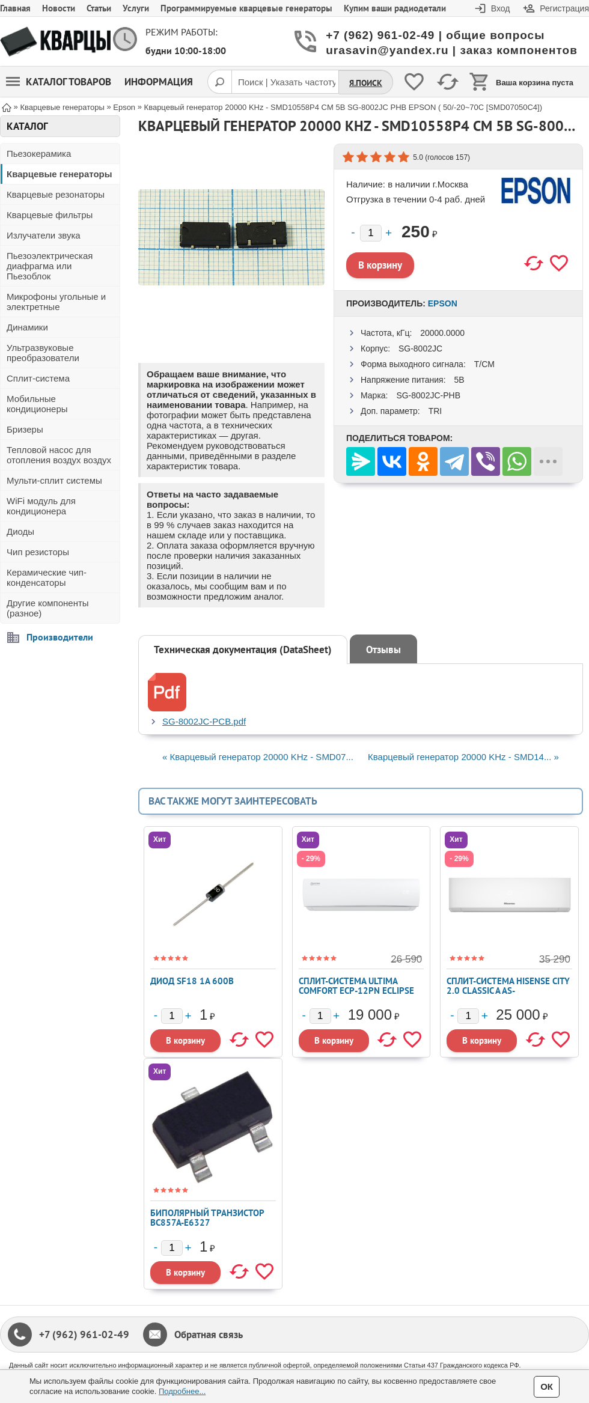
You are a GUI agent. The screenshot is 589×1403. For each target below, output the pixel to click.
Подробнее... (182, 1391)
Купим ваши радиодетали (395, 8)
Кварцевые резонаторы (56, 194)
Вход (500, 8)
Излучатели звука (44, 235)
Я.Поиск (365, 83)
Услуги (136, 8)
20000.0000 (442, 333)
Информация (158, 81)
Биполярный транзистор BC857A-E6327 (207, 1217)
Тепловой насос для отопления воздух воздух (59, 455)
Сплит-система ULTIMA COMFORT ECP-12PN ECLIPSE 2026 (356, 990)
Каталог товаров (58, 81)
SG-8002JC (420, 348)
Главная (15, 8)
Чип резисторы (38, 552)
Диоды (20, 531)
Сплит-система (38, 378)
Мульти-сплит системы (54, 480)
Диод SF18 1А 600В (192, 981)
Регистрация (564, 8)
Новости (58, 8)
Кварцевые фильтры (50, 215)
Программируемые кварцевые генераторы (246, 8)
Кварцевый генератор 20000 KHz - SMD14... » (463, 757)
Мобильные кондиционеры (37, 404)
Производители (59, 637)
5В (459, 380)
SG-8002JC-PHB (428, 395)
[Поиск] (219, 82)
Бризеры (25, 429)
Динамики (27, 327)
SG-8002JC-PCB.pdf (204, 721)
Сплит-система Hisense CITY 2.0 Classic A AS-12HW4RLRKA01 (508, 990)
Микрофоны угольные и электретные (56, 301)
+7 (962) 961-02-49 (84, 1334)
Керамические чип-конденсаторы (47, 577)
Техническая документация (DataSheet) (243, 649)
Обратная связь (208, 1334)
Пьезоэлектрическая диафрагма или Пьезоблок (50, 266)
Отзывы (383, 649)
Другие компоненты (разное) (48, 608)
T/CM (484, 364)
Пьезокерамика (39, 153)
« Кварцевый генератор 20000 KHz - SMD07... (257, 757)
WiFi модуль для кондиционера (41, 506)
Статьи (99, 8)
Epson (442, 303)
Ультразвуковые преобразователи (43, 352)
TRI (435, 411)
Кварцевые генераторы (59, 174)
